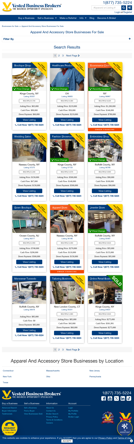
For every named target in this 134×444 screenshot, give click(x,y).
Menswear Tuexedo (25, 278)
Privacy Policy (52, 417)
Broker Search (52, 414)
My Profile (72, 414)
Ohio (48, 376)
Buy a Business (26, 18)
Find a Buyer (29, 411)
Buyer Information (9, 411)
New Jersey (95, 371)
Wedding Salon (22, 136)
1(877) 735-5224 (117, 2)
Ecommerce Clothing (101, 65)
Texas (5, 382)
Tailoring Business (62, 278)
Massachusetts (53, 371)
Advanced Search (9, 408)
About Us (50, 408)
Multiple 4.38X (67, 101)
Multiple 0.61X (105, 243)
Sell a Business (46, 18)
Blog (92, 18)
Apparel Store (59, 207)
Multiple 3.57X (67, 172)
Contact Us (50, 411)
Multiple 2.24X (29, 172)
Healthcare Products (63, 65)
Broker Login (73, 417)
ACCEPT (67, 441)
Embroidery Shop (99, 136)
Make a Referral (68, 18)
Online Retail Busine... (102, 278)
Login (117, 12)
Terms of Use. (125, 438)
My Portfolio (73, 411)
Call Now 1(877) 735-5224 (29, 124)
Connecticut (8, 371)
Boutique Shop (22, 65)
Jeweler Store (97, 207)
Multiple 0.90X (105, 172)
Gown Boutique (23, 207)
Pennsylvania (95, 376)
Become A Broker (106, 18)
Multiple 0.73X (29, 101)
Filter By (9, 38)
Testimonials (7, 414)
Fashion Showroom (63, 136)
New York (7, 376)
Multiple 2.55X (29, 243)
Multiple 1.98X (67, 314)
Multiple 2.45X (67, 243)
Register (127, 12)
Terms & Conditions (54, 420)
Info (81, 18)
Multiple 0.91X (105, 314)
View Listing (29, 119)
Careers (49, 423)
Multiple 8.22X (105, 101)
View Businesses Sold (33, 414)
